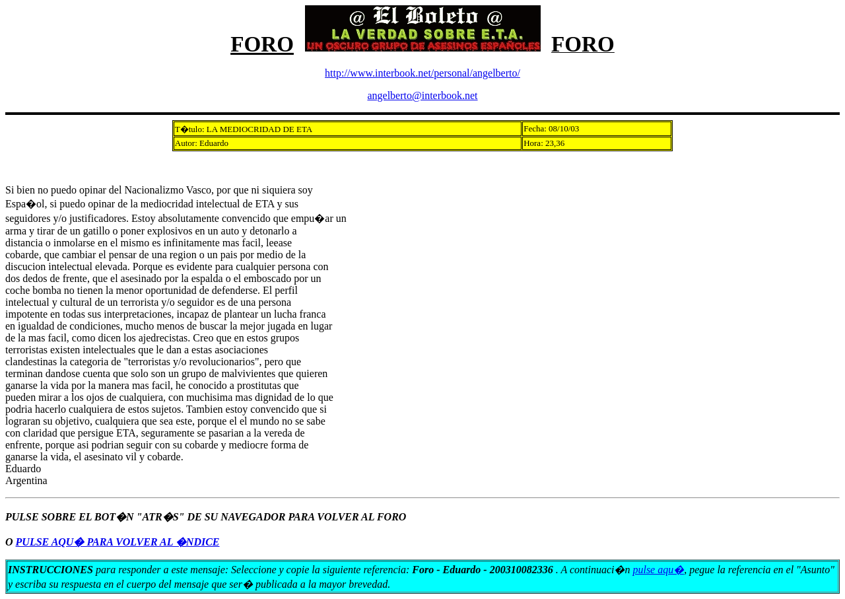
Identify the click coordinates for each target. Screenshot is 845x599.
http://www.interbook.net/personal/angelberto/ (422, 73)
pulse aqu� (658, 569)
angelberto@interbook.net (422, 95)
